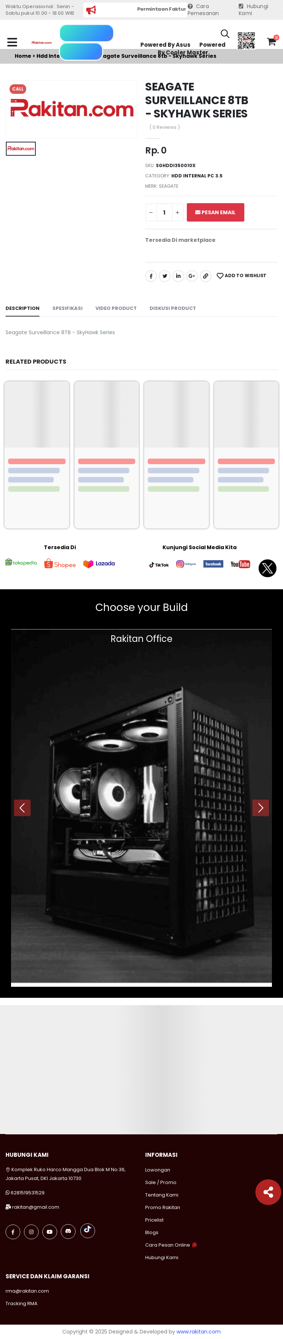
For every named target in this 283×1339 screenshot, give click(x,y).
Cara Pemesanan (203, 10)
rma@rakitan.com (27, 1290)
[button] (225, 35)
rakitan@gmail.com (35, 1207)
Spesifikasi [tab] (67, 308)
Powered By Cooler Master (192, 49)
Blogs (151, 1232)
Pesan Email (215, 212)
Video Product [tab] (116, 308)
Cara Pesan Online (167, 1244)
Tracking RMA (22, 1303)
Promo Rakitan (162, 1207)
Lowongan (157, 1169)
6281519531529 (28, 1192)
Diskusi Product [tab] (173, 308)
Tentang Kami (161, 1194)
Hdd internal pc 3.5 (197, 176)
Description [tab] (22, 308)
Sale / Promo (161, 1182)
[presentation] (22, 807)
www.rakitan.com (199, 1331)
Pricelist (154, 1219)
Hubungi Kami (253, 10)
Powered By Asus (165, 45)
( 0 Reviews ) (164, 127)
